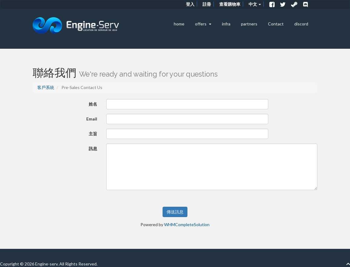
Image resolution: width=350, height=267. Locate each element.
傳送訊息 (175, 212)
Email (91, 118)
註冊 (207, 4)
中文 (255, 4)
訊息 (93, 148)
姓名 (93, 104)
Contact (276, 23)
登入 (190, 4)
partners (249, 23)
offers (203, 23)
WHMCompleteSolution (187, 224)
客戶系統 (45, 87)
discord (301, 23)
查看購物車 (229, 4)
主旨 (93, 133)
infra (226, 23)
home (179, 23)
